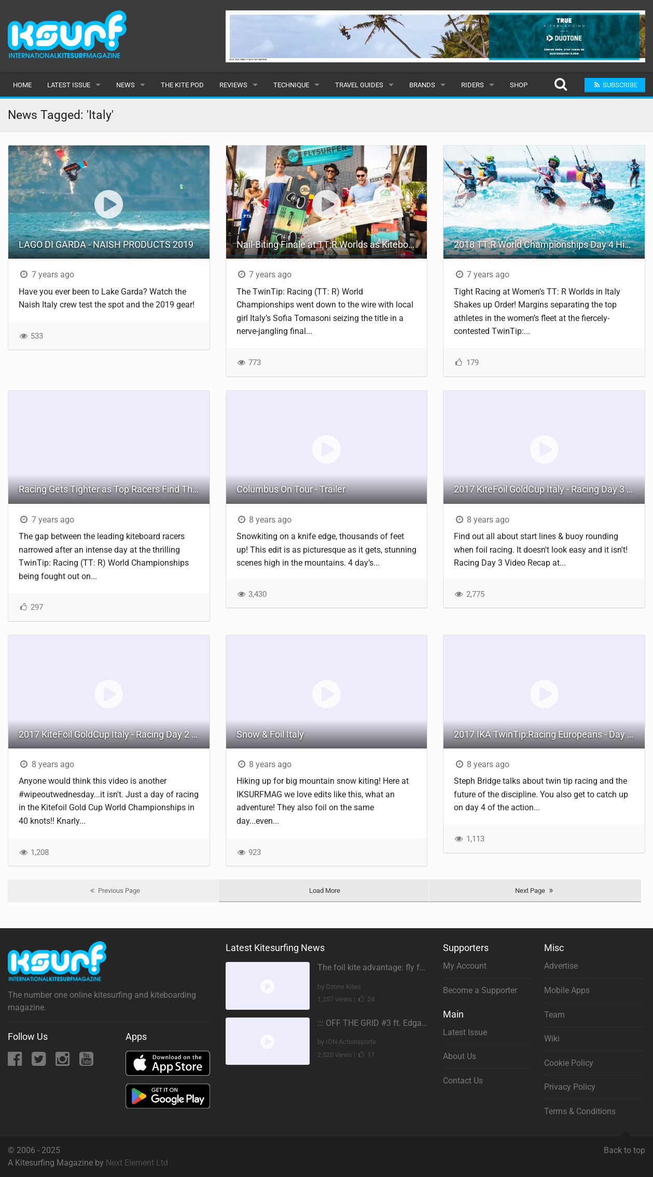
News (125, 85)
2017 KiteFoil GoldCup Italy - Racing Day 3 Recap (549, 489)
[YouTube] (86, 1062)
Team (554, 1015)
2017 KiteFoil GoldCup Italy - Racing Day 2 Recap (114, 734)
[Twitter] (40, 1062)
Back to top (624, 1145)
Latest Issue (68, 85)
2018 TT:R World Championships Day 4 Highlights (549, 244)
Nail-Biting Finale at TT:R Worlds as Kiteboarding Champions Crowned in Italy (332, 244)
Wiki (552, 1039)
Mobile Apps (567, 990)
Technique (291, 85)
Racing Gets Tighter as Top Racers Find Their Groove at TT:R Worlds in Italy (114, 489)
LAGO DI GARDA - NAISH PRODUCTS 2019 (106, 244)
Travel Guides (359, 85)
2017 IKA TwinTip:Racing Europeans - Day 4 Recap (549, 734)
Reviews (233, 85)
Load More (324, 890)
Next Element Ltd (137, 1163)
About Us (459, 1056)
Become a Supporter (480, 990)
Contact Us (463, 1081)
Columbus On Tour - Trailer (291, 489)
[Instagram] (63, 1062)
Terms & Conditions (580, 1111)
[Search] (560, 85)
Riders (472, 85)
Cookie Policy (568, 1063)
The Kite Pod (182, 85)
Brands (422, 85)
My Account (465, 966)
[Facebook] (16, 1062)
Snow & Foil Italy (270, 734)
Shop (518, 85)
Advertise (561, 966)
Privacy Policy (569, 1087)
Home (22, 85)
